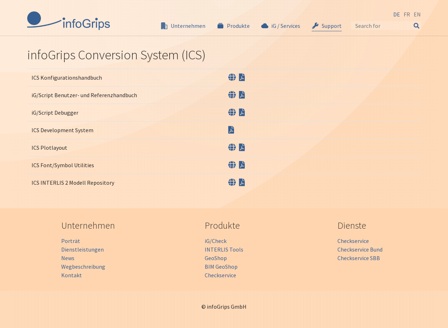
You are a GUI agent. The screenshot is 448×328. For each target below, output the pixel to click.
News (67, 258)
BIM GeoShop (221, 266)
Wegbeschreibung (83, 266)
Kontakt (71, 275)
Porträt (70, 240)
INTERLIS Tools (224, 249)
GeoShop (216, 258)
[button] (183, 26)
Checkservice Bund (360, 249)
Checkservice (220, 275)
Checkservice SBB (358, 258)
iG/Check (216, 240)
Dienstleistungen (82, 249)
